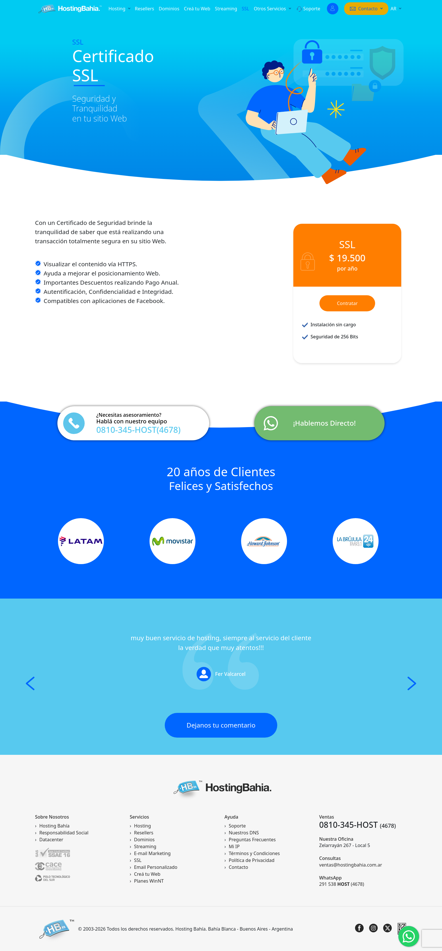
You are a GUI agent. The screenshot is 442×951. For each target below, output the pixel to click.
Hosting (142, 826)
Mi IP (234, 846)
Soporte (308, 8)
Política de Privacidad (251, 860)
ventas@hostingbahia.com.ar (350, 865)
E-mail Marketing (152, 853)
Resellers (144, 8)
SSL (245, 8)
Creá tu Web (197, 8)
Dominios (169, 8)
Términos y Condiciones (254, 853)
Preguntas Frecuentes (252, 839)
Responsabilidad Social (63, 833)
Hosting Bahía (54, 826)
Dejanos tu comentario (221, 725)
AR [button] (394, 8)
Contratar (347, 303)
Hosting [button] (117, 8)
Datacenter (51, 839)
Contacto (238, 867)
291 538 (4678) (341, 884)
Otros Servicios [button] (270, 8)
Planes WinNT (149, 881)
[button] (366, 8)
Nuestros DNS (244, 833)
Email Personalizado (155, 867)
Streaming (226, 8)
